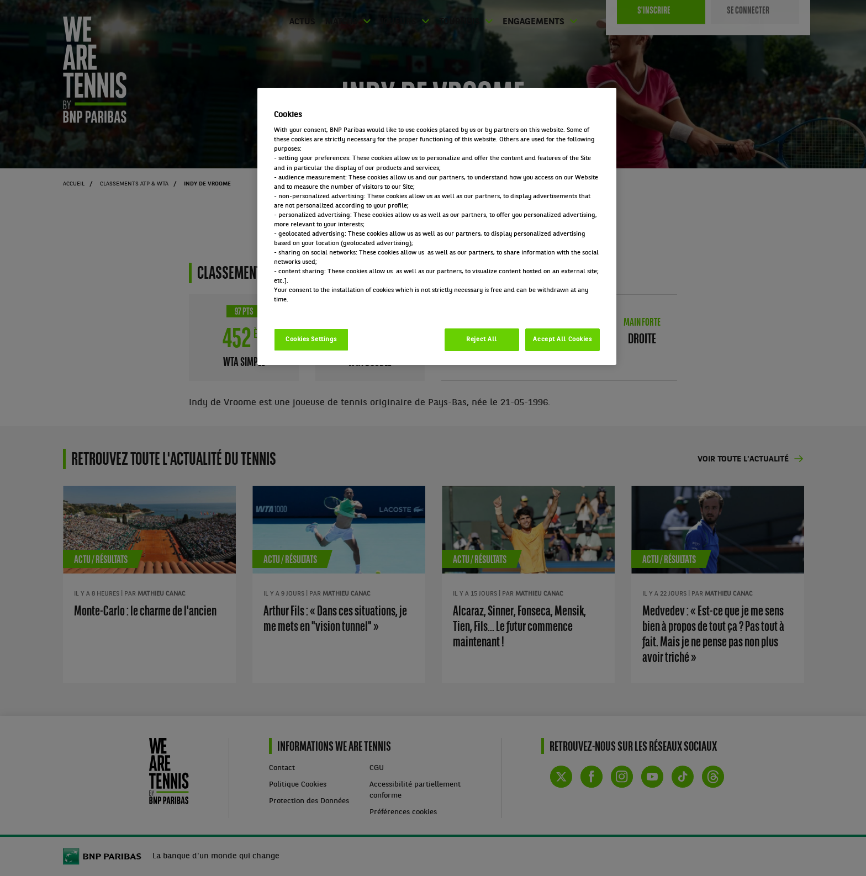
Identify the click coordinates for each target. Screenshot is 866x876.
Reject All (481, 339)
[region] (436, 226)
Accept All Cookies (562, 339)
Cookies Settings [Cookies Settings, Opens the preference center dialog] (311, 339)
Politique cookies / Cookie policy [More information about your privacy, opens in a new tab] (322, 309)
